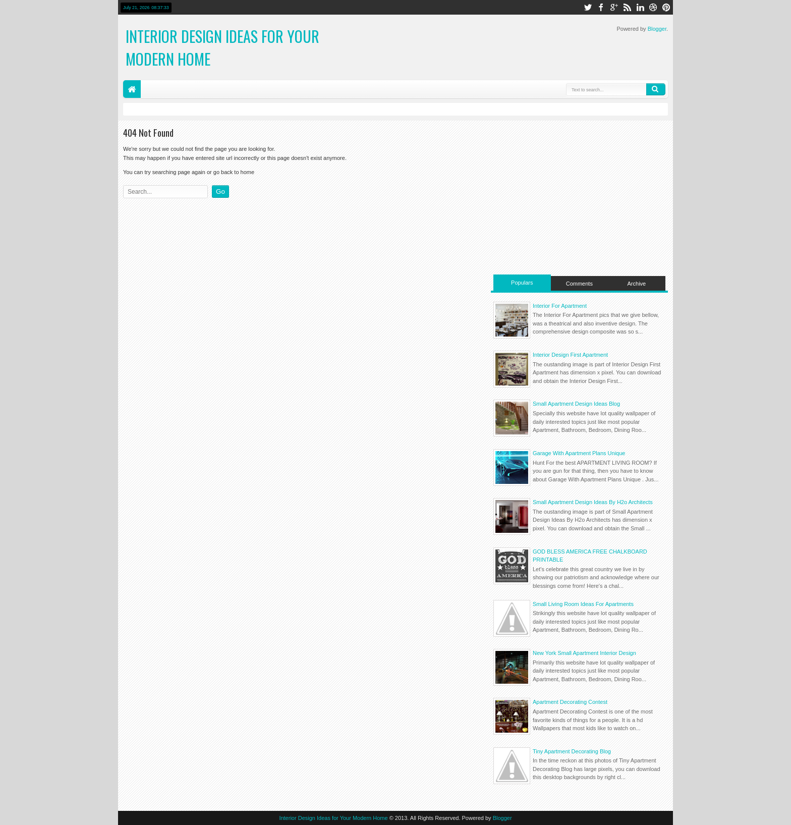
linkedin (640, 7)
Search (655, 89)
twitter (587, 7)
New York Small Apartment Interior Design (584, 653)
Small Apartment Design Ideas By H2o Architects (593, 502)
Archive (637, 284)
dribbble (653, 7)
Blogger (657, 29)
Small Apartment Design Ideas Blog (576, 404)
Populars (522, 283)
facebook (600, 7)
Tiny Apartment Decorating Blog (572, 751)
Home (132, 89)
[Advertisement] (579, 196)
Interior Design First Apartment (570, 355)
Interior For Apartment (560, 306)
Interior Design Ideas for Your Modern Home (333, 818)
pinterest (666, 7)
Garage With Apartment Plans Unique (579, 453)
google (613, 7)
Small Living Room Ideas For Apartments (583, 604)
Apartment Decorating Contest (570, 702)
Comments (579, 284)
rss (627, 7)
